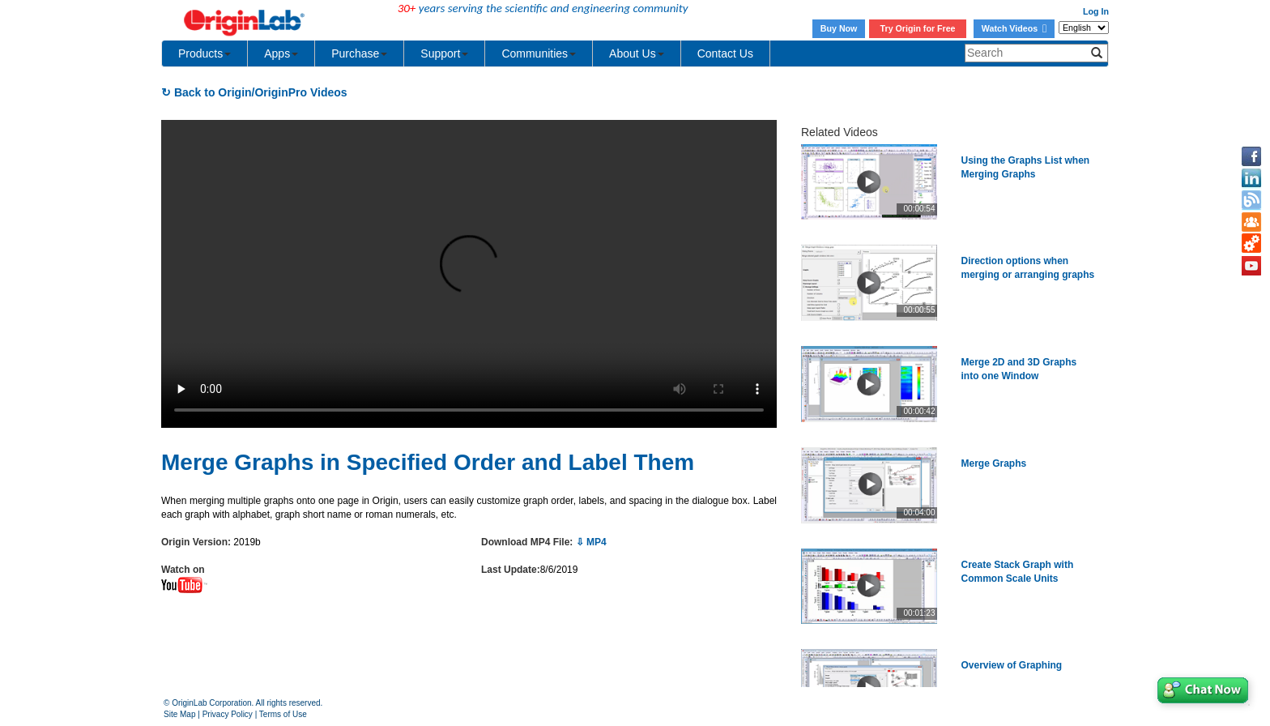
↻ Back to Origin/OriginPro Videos (254, 92)
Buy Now (839, 28)
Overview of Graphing (1012, 665)
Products (204, 53)
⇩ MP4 (591, 542)
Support (444, 53)
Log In (1096, 11)
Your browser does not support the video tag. (469, 274)
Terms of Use (283, 714)
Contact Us (725, 53)
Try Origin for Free (918, 28)
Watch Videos (1014, 28)
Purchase (359, 53)
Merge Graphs (994, 463)
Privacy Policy (227, 714)
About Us (636, 53)
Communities (538, 53)
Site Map (179, 714)
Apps (281, 53)
